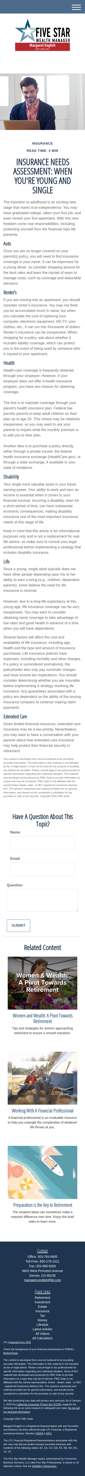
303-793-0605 (42, 66)
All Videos (42, 1333)
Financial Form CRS (19, 1342)
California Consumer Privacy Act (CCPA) (39, 1404)
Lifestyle (42, 1324)
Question (14, 885)
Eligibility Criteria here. (44, 1466)
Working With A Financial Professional (42, 1110)
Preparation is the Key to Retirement (42, 1204)
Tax (42, 1315)
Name (15, 832)
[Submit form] (18, 926)
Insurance (42, 1311)
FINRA (39, 1433)
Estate (42, 1306)
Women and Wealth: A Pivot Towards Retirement (43, 1018)
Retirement (42, 1297)
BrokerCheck (10, 1353)
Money (42, 1320)
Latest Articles (42, 1329)
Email (15, 859)
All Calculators (42, 1338)
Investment (42, 1302)
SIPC (49, 1433)
